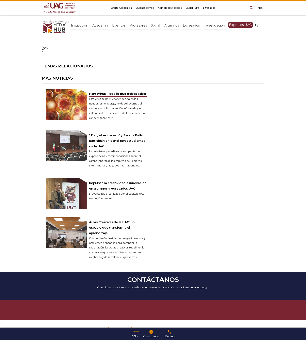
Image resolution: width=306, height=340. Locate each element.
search (257, 25)
